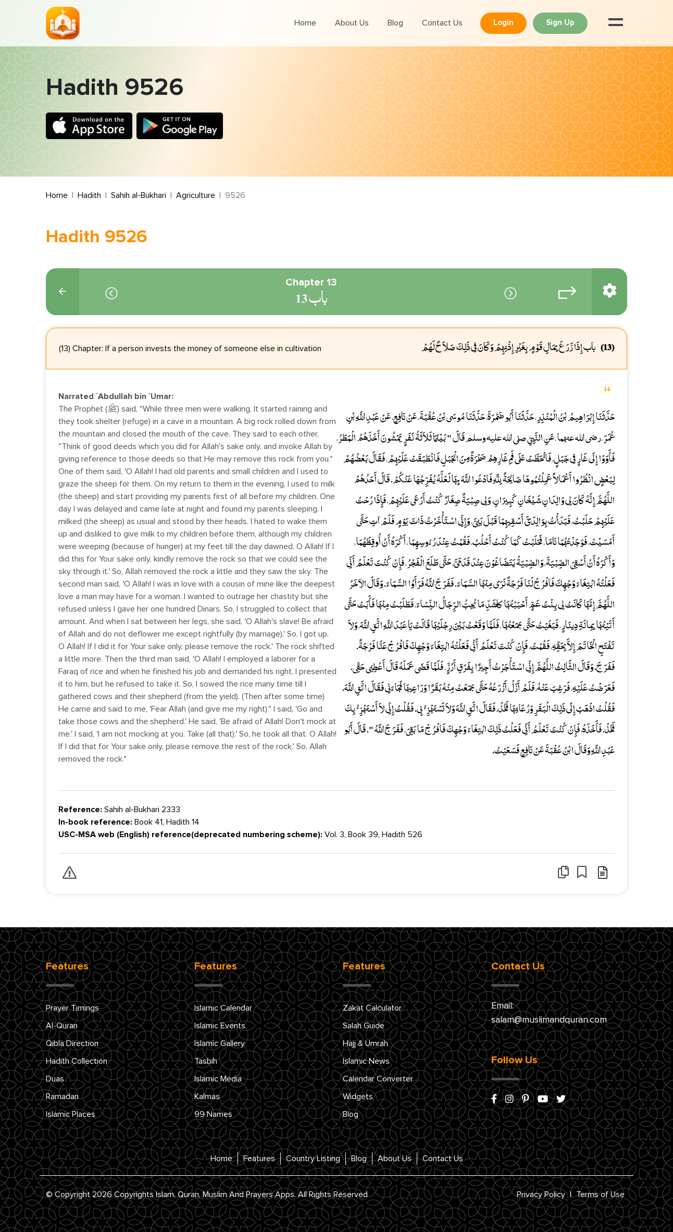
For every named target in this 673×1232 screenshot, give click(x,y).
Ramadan (62, 1096)
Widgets (358, 1096)
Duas (55, 1079)
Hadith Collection (76, 1061)
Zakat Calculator (372, 1008)
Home (305, 23)
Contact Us (442, 23)
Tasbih (205, 1061)
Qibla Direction (72, 1043)
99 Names (213, 1114)
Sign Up (560, 23)
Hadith (89, 195)
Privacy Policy (541, 1194)
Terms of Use (600, 1194)
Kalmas (207, 1096)
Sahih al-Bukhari (138, 195)
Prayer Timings (72, 1008)
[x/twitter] (561, 1099)
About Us (352, 23)
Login (503, 23)
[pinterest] (525, 1099)
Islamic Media (218, 1079)
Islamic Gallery (219, 1043)
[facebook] (494, 1099)
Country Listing (313, 1158)
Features (259, 1158)
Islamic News (366, 1061)
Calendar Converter (378, 1079)
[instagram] (509, 1099)
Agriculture (195, 195)
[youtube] (543, 1099)
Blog (395, 23)
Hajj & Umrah (365, 1043)
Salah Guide (363, 1026)
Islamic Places (70, 1114)
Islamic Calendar (223, 1008)
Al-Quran (62, 1026)
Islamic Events (219, 1026)
